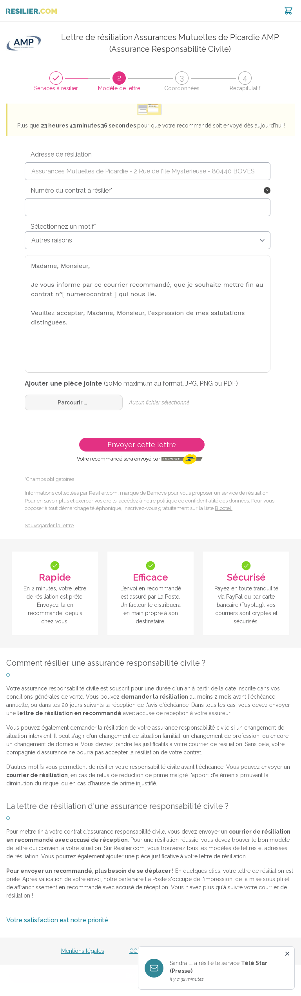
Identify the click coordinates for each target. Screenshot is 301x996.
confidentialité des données (217, 501)
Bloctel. (223, 508)
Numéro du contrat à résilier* (71, 190)
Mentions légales (82, 951)
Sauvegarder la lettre (49, 525)
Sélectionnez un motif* (63, 226)
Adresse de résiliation (61, 154)
